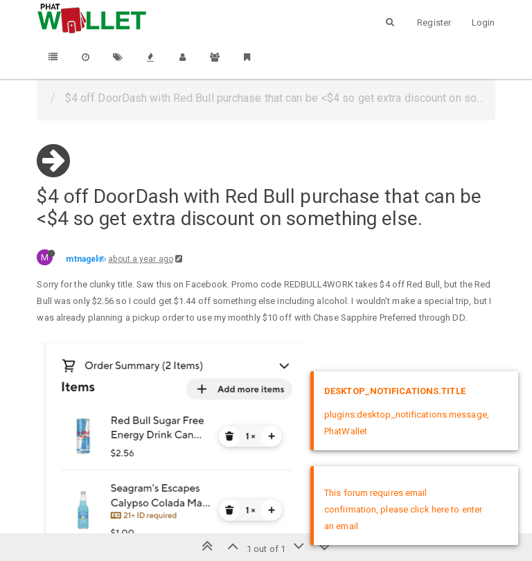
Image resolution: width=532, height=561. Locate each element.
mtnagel (82, 259)
